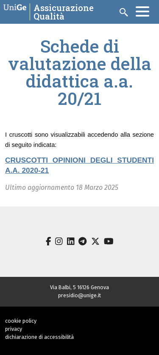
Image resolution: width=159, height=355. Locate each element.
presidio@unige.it (79, 295)
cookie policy (20, 321)
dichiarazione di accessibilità (39, 337)
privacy (13, 329)
